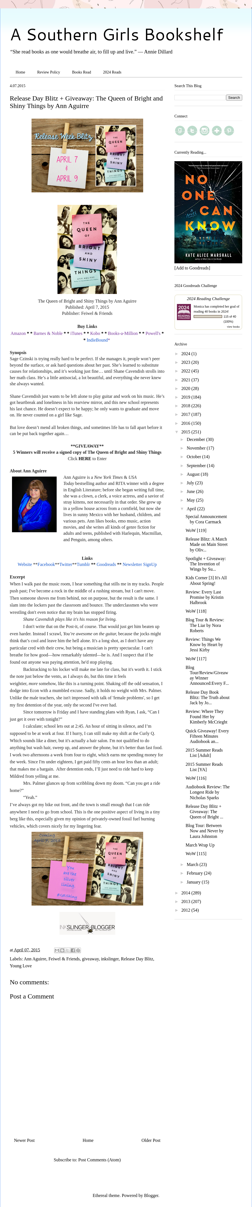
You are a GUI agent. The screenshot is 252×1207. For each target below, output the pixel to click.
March (193, 864)
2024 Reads (112, 72)
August (194, 474)
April (192, 508)
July (191, 482)
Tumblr (83, 564)
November (197, 448)
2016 (186, 423)
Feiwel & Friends (64, 958)
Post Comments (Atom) (99, 1159)
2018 (186, 405)
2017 (186, 414)
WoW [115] (196, 853)
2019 (186, 397)
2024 (186, 353)
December (196, 439)
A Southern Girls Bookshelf (116, 34)
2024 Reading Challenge (208, 298)
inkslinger (110, 958)
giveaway (90, 958)
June (191, 491)
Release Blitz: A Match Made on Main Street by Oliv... (207, 544)
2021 (186, 379)
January (194, 882)
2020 (186, 388)
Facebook (46, 564)
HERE (85, 458)
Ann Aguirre (35, 958)
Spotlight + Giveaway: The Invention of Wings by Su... (206, 563)
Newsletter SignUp (140, 564)
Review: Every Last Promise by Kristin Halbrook (205, 597)
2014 (186, 892)
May (191, 500)
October (194, 456)
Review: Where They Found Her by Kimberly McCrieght (206, 716)
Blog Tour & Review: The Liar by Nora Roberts (205, 625)
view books (233, 326)
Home (20, 72)
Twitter (65, 564)
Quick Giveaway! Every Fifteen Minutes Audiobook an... (207, 736)
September (197, 465)
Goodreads (106, 564)
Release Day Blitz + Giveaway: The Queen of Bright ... (204, 811)
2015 (186, 432)
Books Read (81, 72)
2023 (186, 362)
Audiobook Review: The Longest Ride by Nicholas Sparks (208, 792)
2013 (186, 901)
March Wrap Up (200, 845)
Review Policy (48, 72)
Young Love (21, 965)
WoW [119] (196, 530)
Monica (199, 306)
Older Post (150, 1140)
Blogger (151, 1195)
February (195, 873)
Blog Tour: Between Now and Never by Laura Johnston (205, 830)
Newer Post (24, 1140)
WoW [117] (196, 658)
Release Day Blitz (137, 958)
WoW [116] (196, 778)
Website (25, 564)
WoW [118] (196, 611)
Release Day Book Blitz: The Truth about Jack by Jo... (207, 697)
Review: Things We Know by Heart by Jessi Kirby (204, 644)
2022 (186, 371)
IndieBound (97, 340)
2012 (186, 910)
